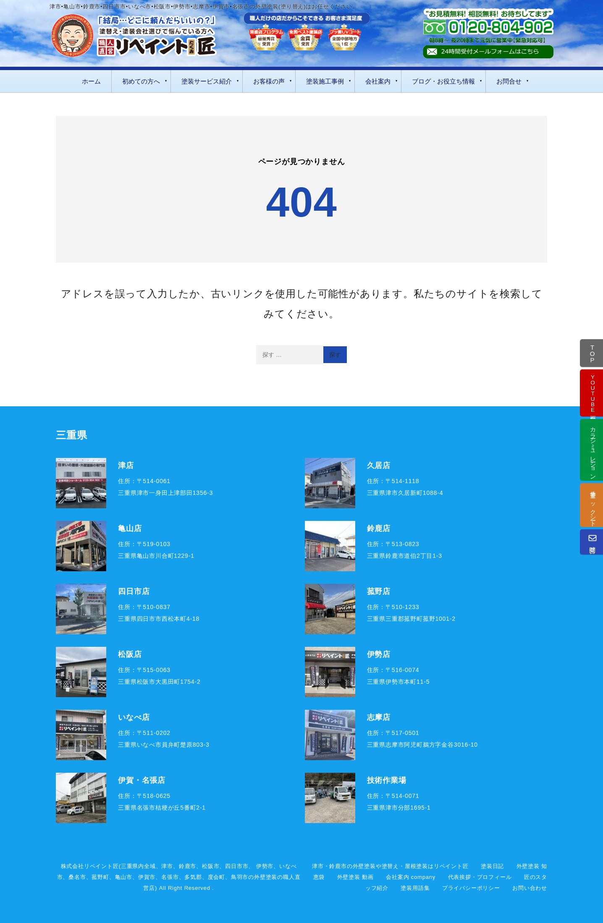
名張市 (169, 877)
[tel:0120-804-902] (487, 26)
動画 (593, 393)
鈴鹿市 (187, 866)
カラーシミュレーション (593, 449)
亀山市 (123, 877)
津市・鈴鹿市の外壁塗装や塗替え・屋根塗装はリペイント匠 (390, 866)
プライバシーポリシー (471, 888)
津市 (167, 866)
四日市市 (236, 866)
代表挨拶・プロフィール (480, 877)
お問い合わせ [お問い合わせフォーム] (529, 888)
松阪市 (210, 866)
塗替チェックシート (593, 504)
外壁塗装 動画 (355, 877)
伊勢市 (264, 866)
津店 (126, 465)
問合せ (592, 541)
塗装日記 (492, 866)
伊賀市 (146, 877)
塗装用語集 (415, 888)
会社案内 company (410, 877)
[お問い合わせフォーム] (487, 51)
